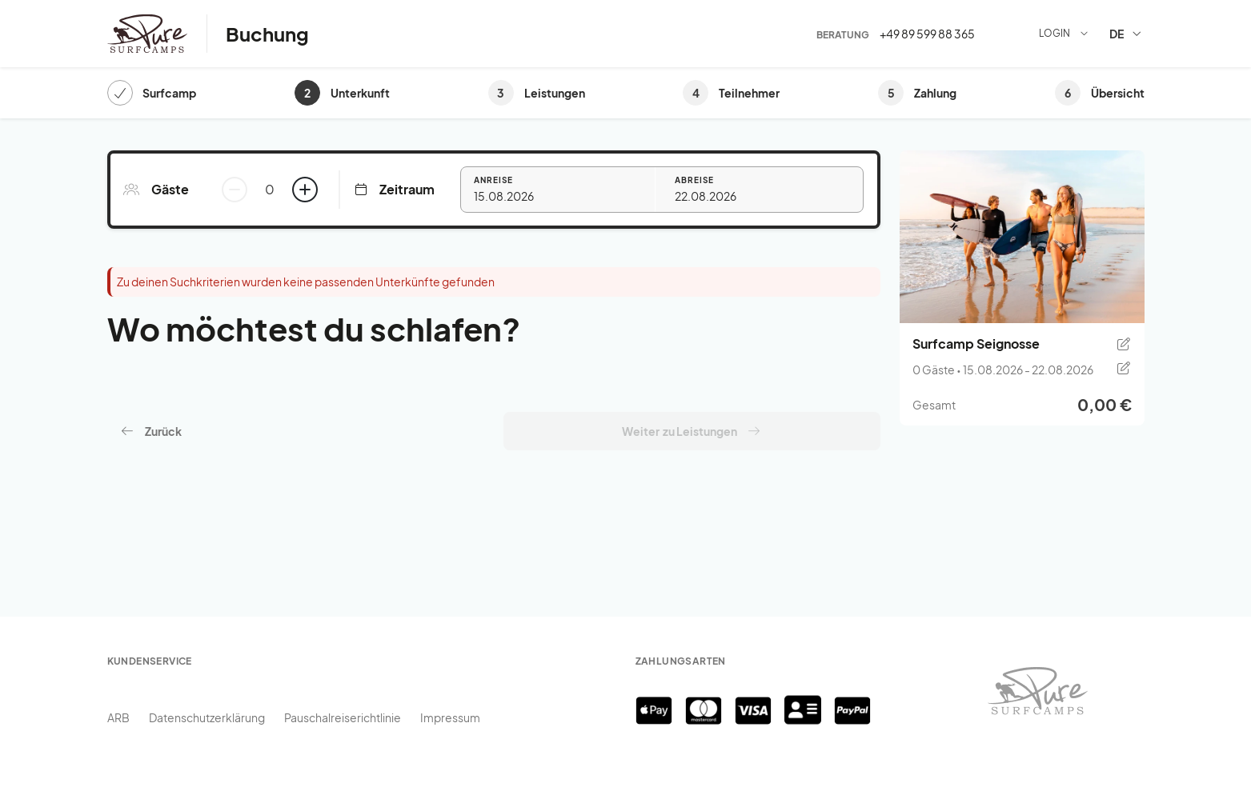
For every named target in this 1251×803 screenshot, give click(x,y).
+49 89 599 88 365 (927, 33)
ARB (118, 717)
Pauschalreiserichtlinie (342, 717)
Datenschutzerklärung (207, 717)
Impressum (450, 717)
